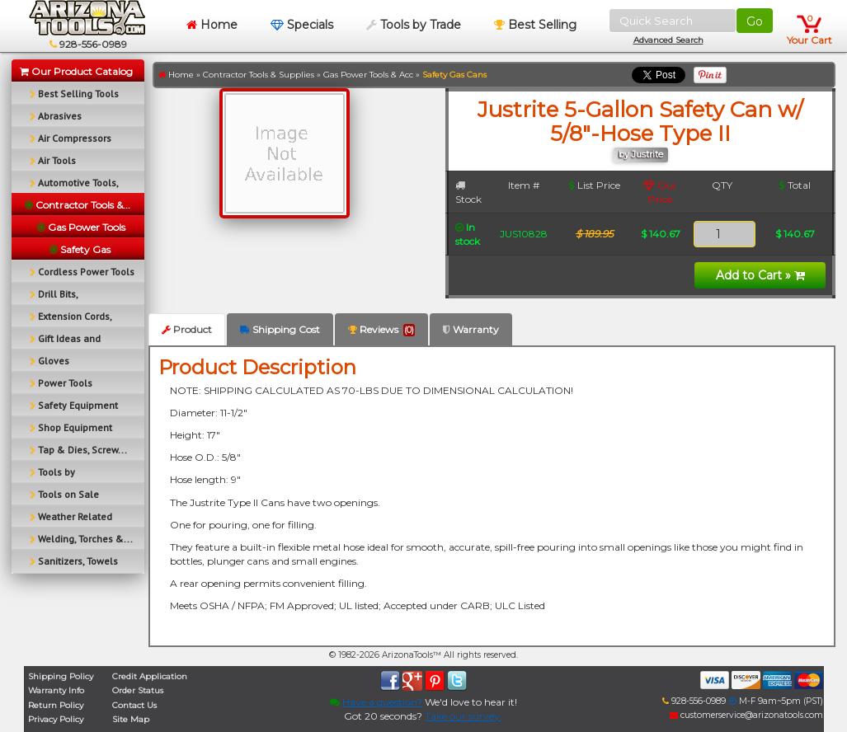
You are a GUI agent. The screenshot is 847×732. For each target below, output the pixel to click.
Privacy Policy (55, 719)
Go (754, 21)
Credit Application (149, 676)
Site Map (130, 719)
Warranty (471, 329)
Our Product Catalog (76, 71)
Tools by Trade (413, 24)
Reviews (381, 329)
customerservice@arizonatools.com (746, 715)
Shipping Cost (280, 329)
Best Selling (535, 24)
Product (187, 329)
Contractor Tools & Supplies (258, 74)
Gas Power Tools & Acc (368, 74)
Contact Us (134, 705)
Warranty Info (56, 690)
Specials (302, 24)
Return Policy (55, 705)
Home (212, 24)
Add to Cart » (760, 275)
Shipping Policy (60, 676)
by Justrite (641, 154)
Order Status (137, 690)
